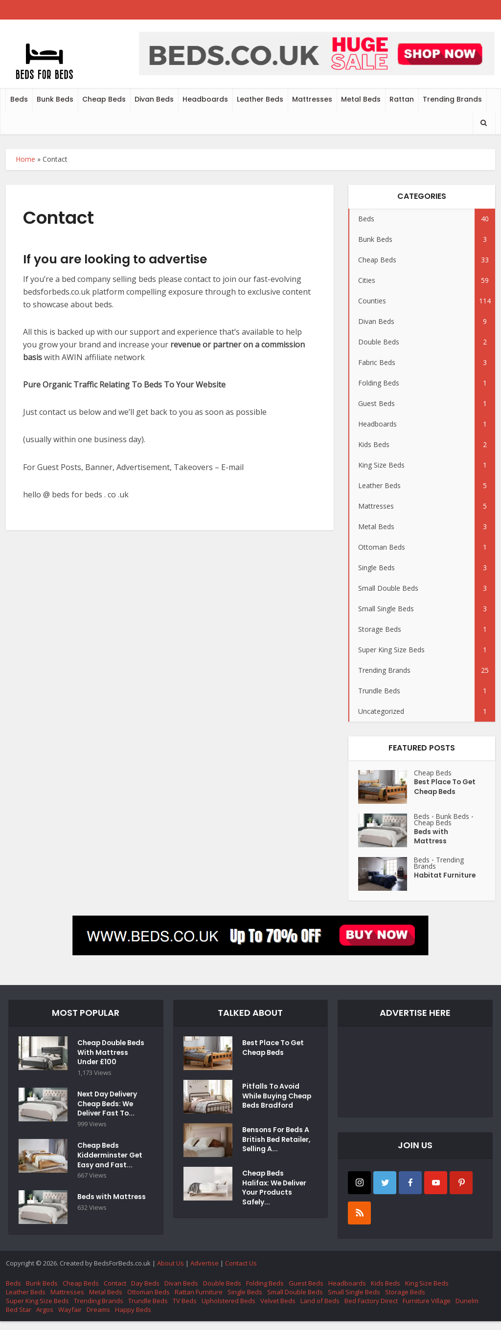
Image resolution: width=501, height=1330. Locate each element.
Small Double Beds (295, 1300)
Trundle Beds (148, 1309)
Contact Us (241, 1271)
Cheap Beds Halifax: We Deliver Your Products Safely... (275, 1196)
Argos (44, 1318)
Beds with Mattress (431, 837)
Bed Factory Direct (371, 1309)
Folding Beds (265, 1291)
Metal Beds (361, 99)
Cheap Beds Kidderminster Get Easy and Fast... (110, 1167)
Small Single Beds (354, 1300)
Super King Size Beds (37, 1309)
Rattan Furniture (199, 1300)
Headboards (205, 99)
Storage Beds (405, 1300)
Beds (19, 99)
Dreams (98, 1318)
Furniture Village (427, 1309)
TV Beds (185, 1309)
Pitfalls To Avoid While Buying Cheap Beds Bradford (271, 1101)
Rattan (401, 99)
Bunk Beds (55, 99)
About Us (170, 1271)
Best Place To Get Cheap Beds (446, 787)
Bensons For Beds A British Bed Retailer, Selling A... (276, 1148)
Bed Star (18, 1318)
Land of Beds (320, 1309)
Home (25, 159)
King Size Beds (427, 1291)
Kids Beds (385, 1291)
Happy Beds (133, 1318)
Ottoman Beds (148, 1300)
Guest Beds (306, 1291)
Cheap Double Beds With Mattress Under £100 (105, 1058)
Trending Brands (452, 99)
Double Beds (222, 1291)
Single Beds (245, 1300)
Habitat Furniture (445, 876)
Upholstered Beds (228, 1309)
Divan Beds (154, 99)
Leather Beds (260, 99)
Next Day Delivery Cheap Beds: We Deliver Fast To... (108, 1115)
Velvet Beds (278, 1309)
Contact (115, 1291)
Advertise (204, 1271)
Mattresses (312, 99)
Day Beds (145, 1291)
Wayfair (70, 1318)
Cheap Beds (104, 99)
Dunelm (466, 1309)
